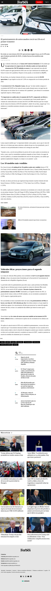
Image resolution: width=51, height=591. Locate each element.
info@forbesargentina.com (10, 558)
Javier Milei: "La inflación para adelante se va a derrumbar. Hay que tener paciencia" (38, 455)
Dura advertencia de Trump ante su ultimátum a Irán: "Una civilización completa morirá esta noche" (38, 538)
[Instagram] (25, 576)
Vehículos (36, 342)
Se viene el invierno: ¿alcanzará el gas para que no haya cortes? (33, 208)
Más (27, 353)
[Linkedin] (31, 576)
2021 (7, 342)
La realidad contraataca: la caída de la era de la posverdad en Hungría (11, 481)
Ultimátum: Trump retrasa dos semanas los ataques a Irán (11, 535)
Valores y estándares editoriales (24, 570)
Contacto (14, 570)
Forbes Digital (4, 44)
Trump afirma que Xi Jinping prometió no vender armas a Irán (12, 454)
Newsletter (8, 570)
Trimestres (28, 342)
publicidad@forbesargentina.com (12, 556)
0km (2, 342)
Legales (46, 570)
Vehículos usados (6, 344)
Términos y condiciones (38, 570)
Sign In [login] (47, 2)
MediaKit (3, 570)
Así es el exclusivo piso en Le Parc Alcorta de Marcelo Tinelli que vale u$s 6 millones (28, 403)
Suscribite (39, 2)
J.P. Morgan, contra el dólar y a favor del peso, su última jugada (28, 394)
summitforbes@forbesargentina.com (11, 561)
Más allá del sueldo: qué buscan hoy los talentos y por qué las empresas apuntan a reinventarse (28, 385)
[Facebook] (21, 576)
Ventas (15, 344)
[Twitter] (23, 576)
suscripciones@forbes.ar (12, 563)
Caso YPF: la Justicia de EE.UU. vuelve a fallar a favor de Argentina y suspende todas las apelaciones (37, 482)
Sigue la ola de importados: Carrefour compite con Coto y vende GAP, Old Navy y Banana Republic (28, 361)
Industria (19, 342)
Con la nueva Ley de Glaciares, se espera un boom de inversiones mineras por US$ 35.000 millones (12, 509)
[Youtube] (28, 576)
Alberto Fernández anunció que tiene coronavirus (32, 220)
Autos (13, 342)
